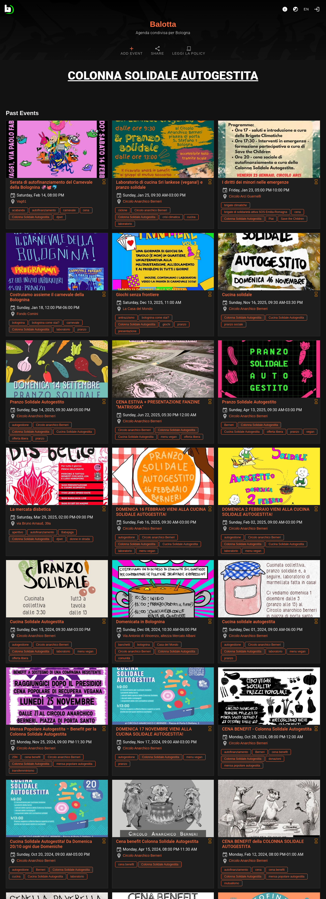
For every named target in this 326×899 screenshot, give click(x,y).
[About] (285, 9)
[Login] (316, 9)
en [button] (306, 9)
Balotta (163, 24)
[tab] (132, 51)
